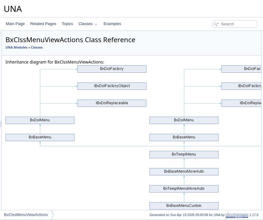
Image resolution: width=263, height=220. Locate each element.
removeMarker (211, 209)
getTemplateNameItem (218, 68)
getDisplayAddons (214, 95)
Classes (87, 23)
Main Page (15, 23)
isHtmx (205, 148)
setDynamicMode (214, 189)
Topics (67, 23)
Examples (112, 23)
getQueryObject (212, 162)
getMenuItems (211, 128)
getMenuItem (210, 135)
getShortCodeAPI (214, 115)
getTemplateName (214, 175)
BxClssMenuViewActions (26, 214)
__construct (209, 41)
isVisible (206, 155)
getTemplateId (211, 169)
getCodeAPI (210, 108)
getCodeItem (210, 121)
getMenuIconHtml (214, 142)
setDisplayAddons (214, 101)
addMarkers (209, 48)
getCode (207, 81)
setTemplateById (213, 74)
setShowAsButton (214, 61)
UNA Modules (93, 56)
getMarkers (209, 202)
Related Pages (43, 23)
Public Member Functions (215, 34)
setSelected (209, 182)
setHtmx (206, 195)
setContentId (210, 54)
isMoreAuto (209, 88)
